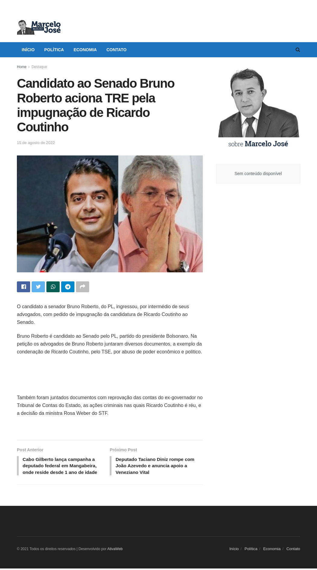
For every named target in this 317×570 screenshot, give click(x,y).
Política (54, 49)
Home (22, 67)
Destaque (39, 67)
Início (28, 49)
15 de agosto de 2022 (36, 142)
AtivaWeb (115, 550)
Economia (85, 49)
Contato (116, 49)
